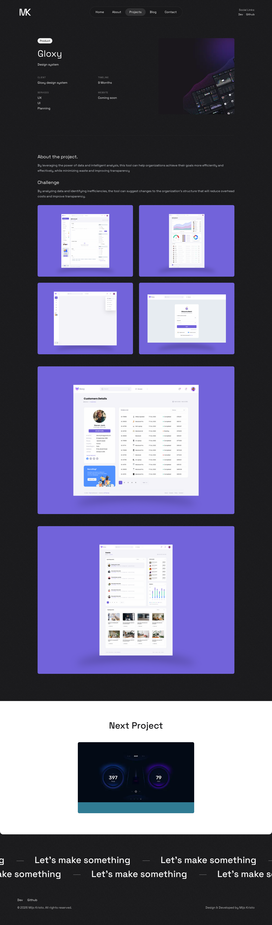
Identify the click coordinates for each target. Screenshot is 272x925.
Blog (153, 12)
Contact (171, 12)
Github (250, 14)
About (116, 12)
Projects (135, 12)
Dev (240, 14)
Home (100, 12)
